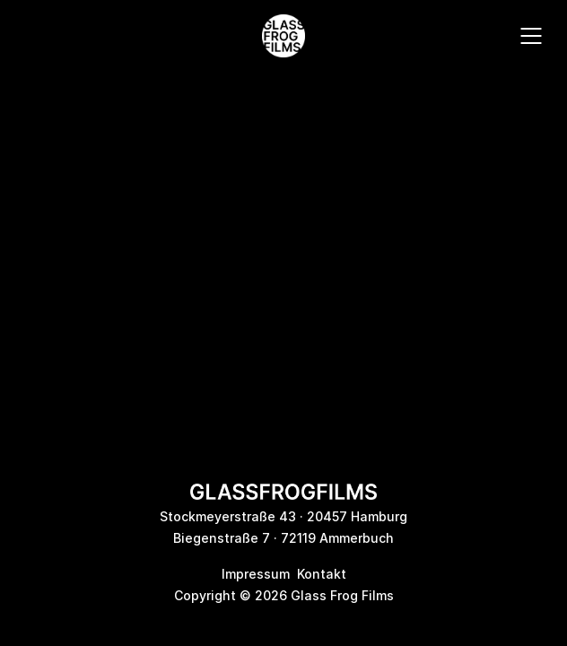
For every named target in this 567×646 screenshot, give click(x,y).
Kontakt (321, 574)
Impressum (256, 574)
